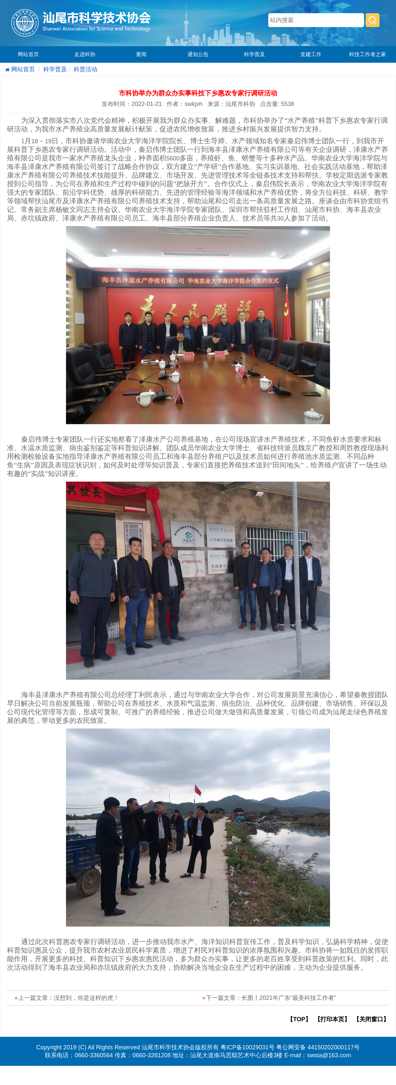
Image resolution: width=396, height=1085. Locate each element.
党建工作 (310, 54)
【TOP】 (299, 1019)
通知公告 (198, 54)
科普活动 (85, 69)
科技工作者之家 (367, 54)
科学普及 (254, 54)
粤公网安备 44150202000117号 (318, 1047)
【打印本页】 (332, 1019)
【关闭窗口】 (371, 1019)
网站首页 (28, 54)
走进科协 (84, 54)
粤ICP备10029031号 (247, 1047)
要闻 (141, 54)
